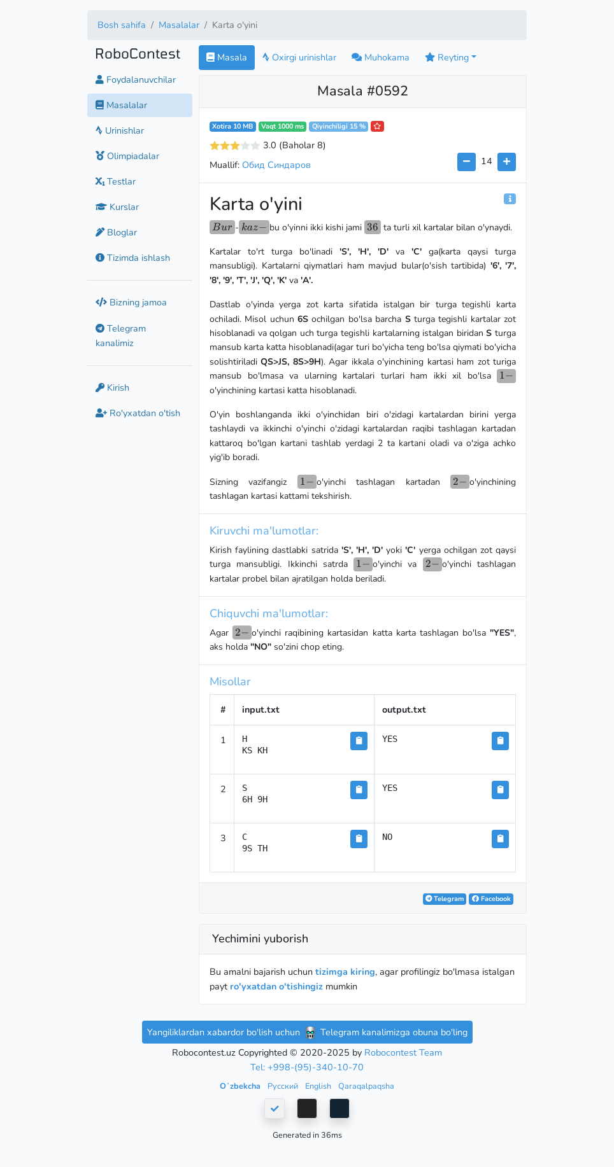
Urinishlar (120, 130)
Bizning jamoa (131, 302)
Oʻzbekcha (241, 1085)
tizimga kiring (345, 971)
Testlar (116, 181)
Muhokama (381, 57)
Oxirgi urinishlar (299, 57)
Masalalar (179, 24)
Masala (226, 57)
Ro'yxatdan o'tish (138, 413)
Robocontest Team (403, 1052)
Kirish (112, 387)
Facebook (491, 899)
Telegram (444, 899)
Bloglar (116, 232)
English (319, 1085)
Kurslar (117, 206)
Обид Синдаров (276, 164)
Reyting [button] (447, 57)
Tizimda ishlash (133, 257)
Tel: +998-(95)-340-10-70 (307, 1067)
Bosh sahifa (121, 24)
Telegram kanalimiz (121, 335)
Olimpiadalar (127, 156)
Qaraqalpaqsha (366, 1085)
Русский (284, 1085)
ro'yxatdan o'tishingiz (276, 986)
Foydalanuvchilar (136, 79)
